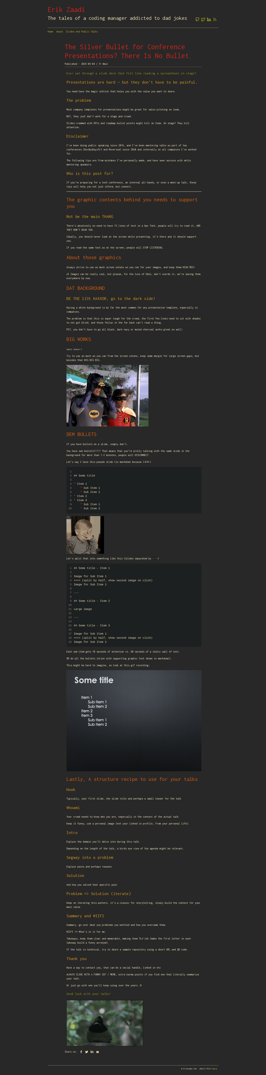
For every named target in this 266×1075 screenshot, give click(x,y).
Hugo (214, 1069)
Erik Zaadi (66, 9)
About (59, 31)
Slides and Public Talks (82, 31)
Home (50, 31)
